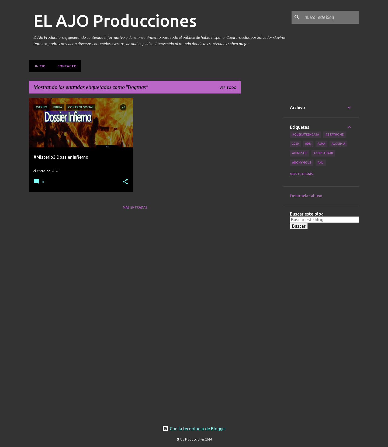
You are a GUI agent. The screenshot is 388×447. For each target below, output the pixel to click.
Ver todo (228, 87)
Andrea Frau (323, 153)
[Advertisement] (262, 178)
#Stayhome (334, 134)
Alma (321, 143)
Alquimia (338, 143)
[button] (125, 182)
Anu (321, 162)
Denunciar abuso (306, 195)
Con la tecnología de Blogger (194, 428)
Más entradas (135, 207)
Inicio (38, 66)
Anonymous (301, 162)
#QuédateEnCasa (305, 134)
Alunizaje (299, 153)
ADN (308, 143)
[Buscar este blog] (330, 17)
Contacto (65, 66)
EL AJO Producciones (115, 20)
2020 (295, 143)
